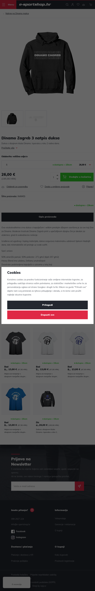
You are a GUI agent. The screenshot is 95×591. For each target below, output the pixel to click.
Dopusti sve (47, 315)
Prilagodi (47, 305)
